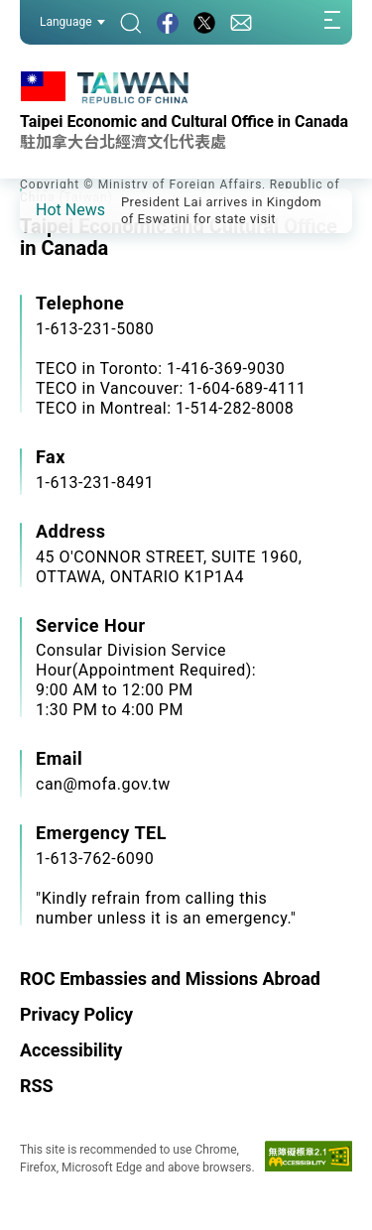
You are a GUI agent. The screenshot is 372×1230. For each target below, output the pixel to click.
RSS (37, 1085)
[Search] (131, 22)
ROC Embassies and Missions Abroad (170, 978)
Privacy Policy (76, 1014)
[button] (49, 209)
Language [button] (72, 22)
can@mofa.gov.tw (103, 784)
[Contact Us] (241, 22)
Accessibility (71, 1050)
